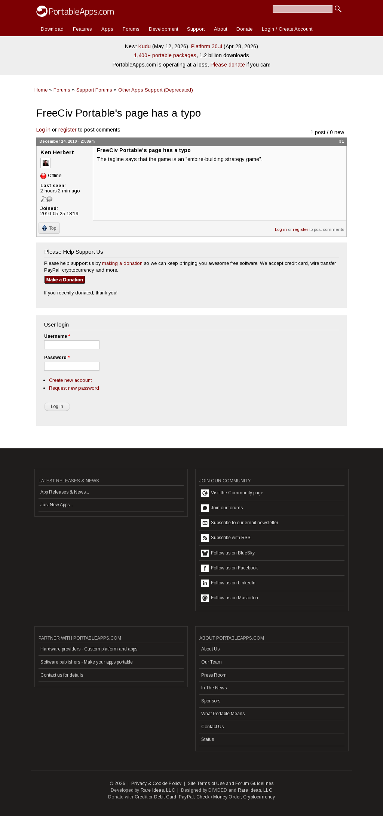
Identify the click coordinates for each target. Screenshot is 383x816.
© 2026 (117, 783)
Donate (244, 29)
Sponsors (210, 701)
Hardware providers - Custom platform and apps (88, 649)
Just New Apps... (56, 504)
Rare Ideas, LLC (158, 790)
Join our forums (222, 508)
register (67, 130)
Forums (131, 29)
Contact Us (212, 726)
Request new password (74, 388)
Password (57, 357)
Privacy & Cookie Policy (156, 783)
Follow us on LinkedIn (228, 583)
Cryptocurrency (259, 797)
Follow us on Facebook (229, 568)
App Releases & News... (64, 492)
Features (82, 29)
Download (52, 29)
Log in (43, 130)
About (220, 29)
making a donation (122, 263)
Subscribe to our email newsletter (239, 523)
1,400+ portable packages (165, 55)
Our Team (211, 662)
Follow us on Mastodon (229, 598)
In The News (214, 687)
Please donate (228, 65)
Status (207, 739)
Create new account (70, 380)
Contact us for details (61, 675)
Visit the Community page (232, 493)
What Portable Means (223, 713)
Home (41, 90)
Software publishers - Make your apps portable (86, 662)
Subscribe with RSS (226, 538)
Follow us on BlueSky (228, 553)
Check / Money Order (218, 797)
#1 (341, 141)
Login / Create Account (287, 29)
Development (163, 29)
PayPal (186, 797)
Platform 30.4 (206, 46)
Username (57, 336)
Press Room (214, 675)
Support (196, 29)
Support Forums (94, 90)
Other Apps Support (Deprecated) (155, 90)
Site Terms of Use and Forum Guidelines (231, 783)
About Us (210, 649)
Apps (107, 29)
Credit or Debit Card (156, 797)
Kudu (144, 46)
